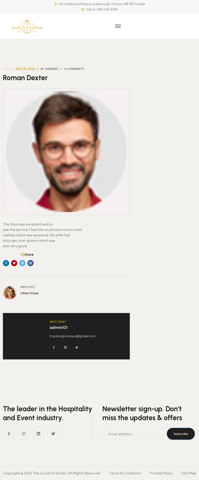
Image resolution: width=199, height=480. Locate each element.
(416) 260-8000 (107, 9)
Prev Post (27, 287)
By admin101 (49, 69)
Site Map (188, 473)
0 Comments (74, 69)
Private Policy (161, 473)
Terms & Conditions (125, 473)
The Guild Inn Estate (50, 473)
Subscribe (181, 434)
